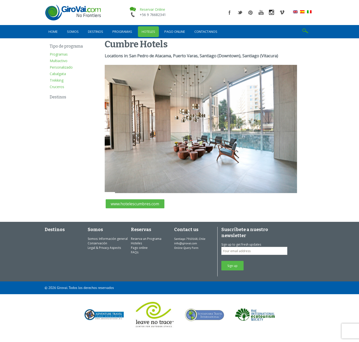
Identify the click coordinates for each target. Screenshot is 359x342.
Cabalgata (58, 73)
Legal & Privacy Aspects (104, 248)
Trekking (56, 80)
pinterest (251, 13)
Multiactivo (58, 60)
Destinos (95, 31)
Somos (73, 31)
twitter (240, 13)
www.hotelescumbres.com (135, 204)
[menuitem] (295, 12)
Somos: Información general (108, 239)
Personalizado (61, 67)
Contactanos (205, 31)
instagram (272, 13)
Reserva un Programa (146, 239)
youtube (261, 13)
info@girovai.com (185, 243)
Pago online (174, 31)
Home (53, 31)
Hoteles (148, 31)
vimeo (282, 13)
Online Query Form (186, 248)
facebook (230, 13)
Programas (122, 31)
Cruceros (57, 86)
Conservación (97, 243)
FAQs (134, 252)
